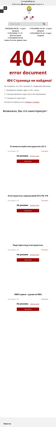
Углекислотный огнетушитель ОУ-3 (28, 146)
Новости (7, 424)
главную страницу (32, 102)
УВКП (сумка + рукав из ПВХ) (28, 294)
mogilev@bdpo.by (28, 1)
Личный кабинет (28, 4)
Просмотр (27, 161)
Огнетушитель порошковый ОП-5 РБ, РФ (28, 196)
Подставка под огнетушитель (28, 245)
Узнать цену (34, 156)
